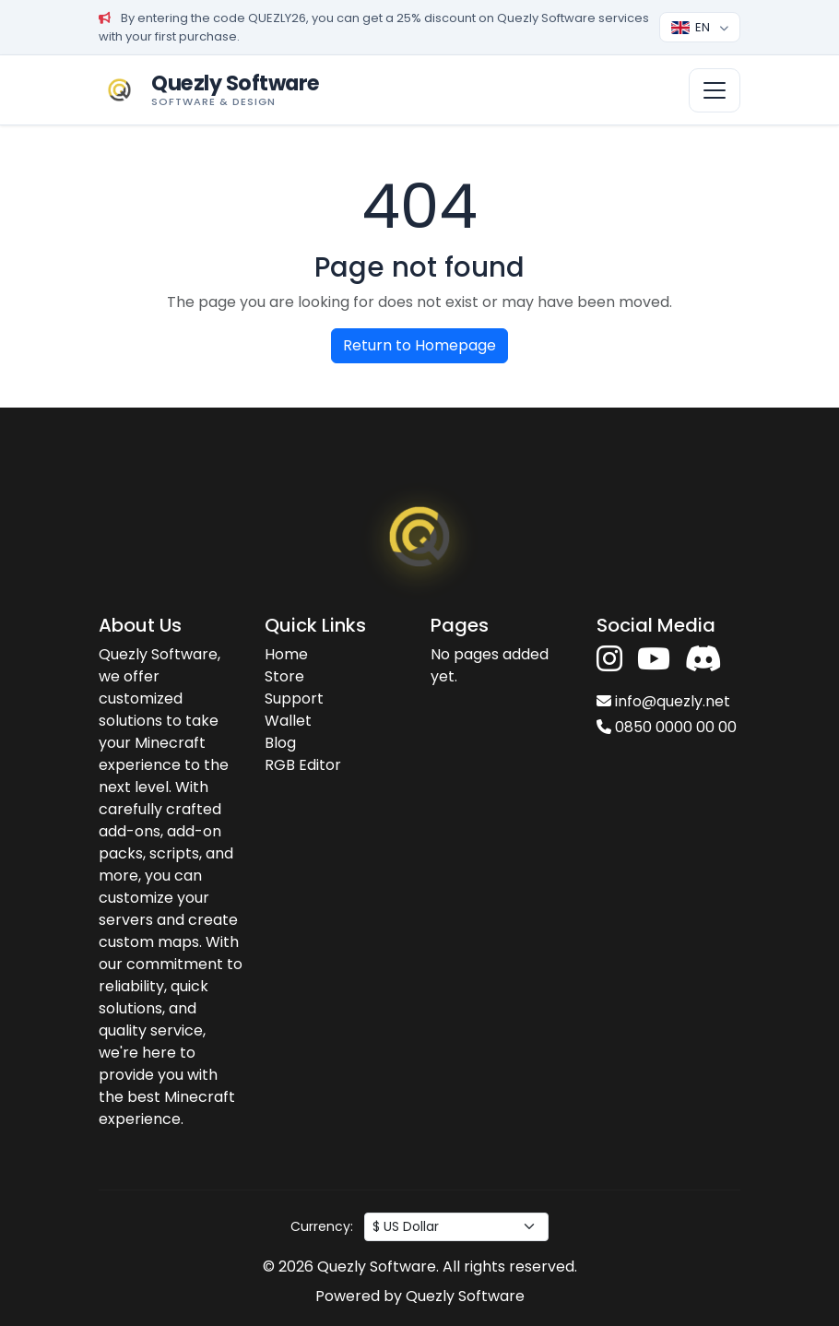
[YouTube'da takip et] (653, 660)
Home (286, 654)
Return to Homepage (419, 345)
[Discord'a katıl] (703, 660)
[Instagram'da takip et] (609, 660)
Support (294, 698)
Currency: (321, 1226)
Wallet (288, 720)
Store (284, 676)
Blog (280, 742)
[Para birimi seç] (456, 1227)
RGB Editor (303, 764)
